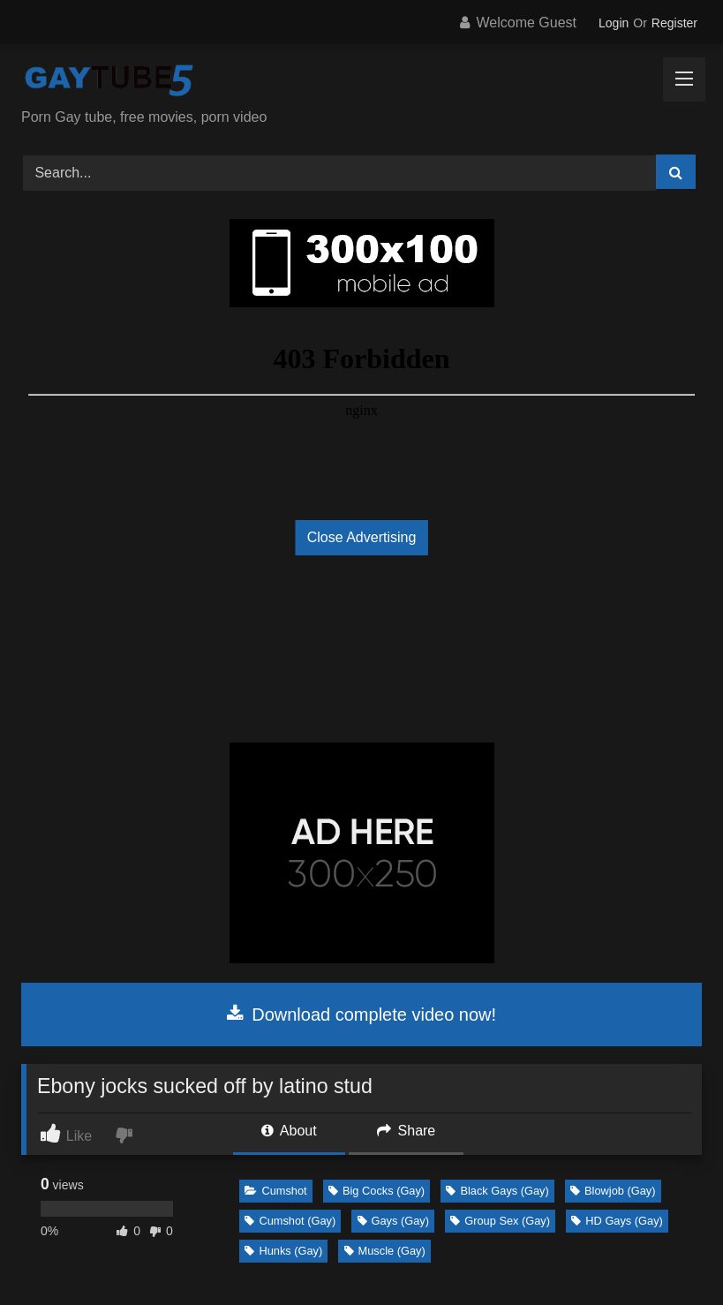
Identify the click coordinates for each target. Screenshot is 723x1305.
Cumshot (275, 1190)
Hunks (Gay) (283, 1250)
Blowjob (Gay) (612, 1190)
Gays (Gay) (393, 1220)
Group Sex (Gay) (500, 1220)
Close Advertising (362, 537)
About (288, 1130)
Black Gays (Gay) (497, 1190)
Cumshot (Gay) (290, 1220)
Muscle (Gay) (385, 1250)
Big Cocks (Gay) (376, 1190)
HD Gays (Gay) (616, 1220)
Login (614, 23)
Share (406, 1130)
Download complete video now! (361, 1014)
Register (674, 23)
